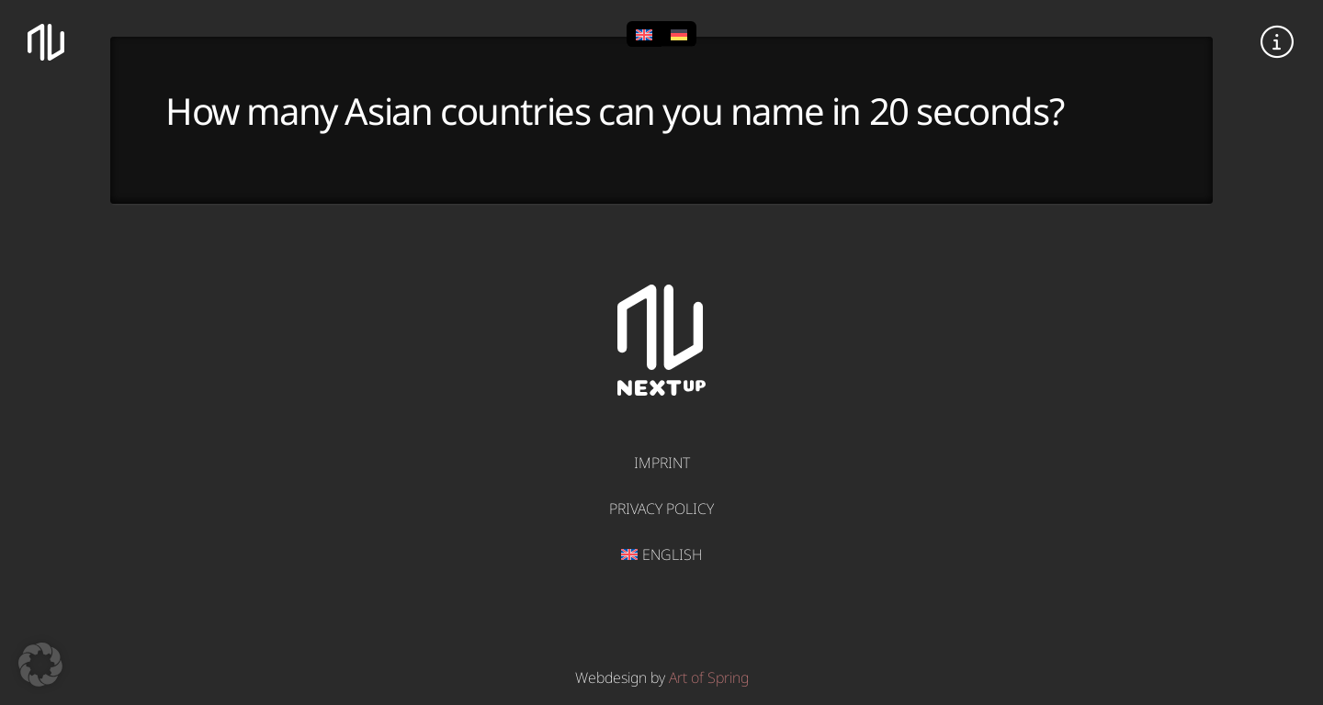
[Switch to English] (644, 33)
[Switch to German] (679, 33)
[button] (1277, 42)
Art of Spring (709, 677)
